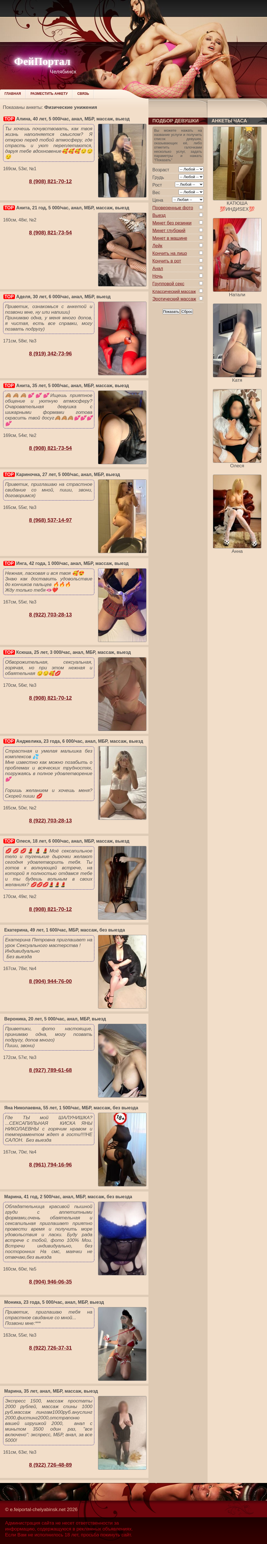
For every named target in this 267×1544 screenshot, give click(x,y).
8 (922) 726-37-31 (50, 1348)
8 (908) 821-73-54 (50, 232)
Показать (171, 311)
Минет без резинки (172, 223)
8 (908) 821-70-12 (50, 181)
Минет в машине (169, 238)
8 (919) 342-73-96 (50, 353)
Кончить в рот (166, 261)
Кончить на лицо (169, 253)
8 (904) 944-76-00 (50, 981)
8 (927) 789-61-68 (50, 1070)
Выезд (159, 215)
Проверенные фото (172, 207)
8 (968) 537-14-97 (50, 520)
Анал (157, 268)
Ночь (157, 276)
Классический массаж (174, 291)
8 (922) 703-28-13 (50, 615)
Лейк (157, 245)
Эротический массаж (174, 299)
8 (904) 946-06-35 (50, 1282)
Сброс (186, 311)
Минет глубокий (168, 230)
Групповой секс (168, 283)
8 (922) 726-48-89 (50, 1465)
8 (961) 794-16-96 (50, 1165)
